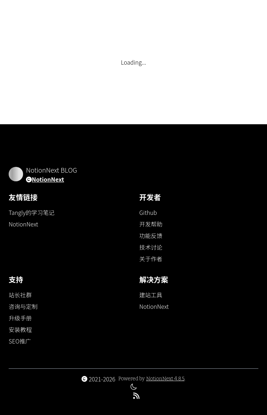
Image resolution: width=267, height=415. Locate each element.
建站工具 (150, 294)
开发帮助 (150, 224)
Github (148, 212)
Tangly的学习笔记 (31, 212)
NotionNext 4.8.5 (165, 379)
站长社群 (20, 294)
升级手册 (20, 318)
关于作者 (150, 258)
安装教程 (20, 329)
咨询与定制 (23, 306)
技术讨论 (150, 247)
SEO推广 (20, 341)
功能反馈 (150, 235)
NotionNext (48, 179)
